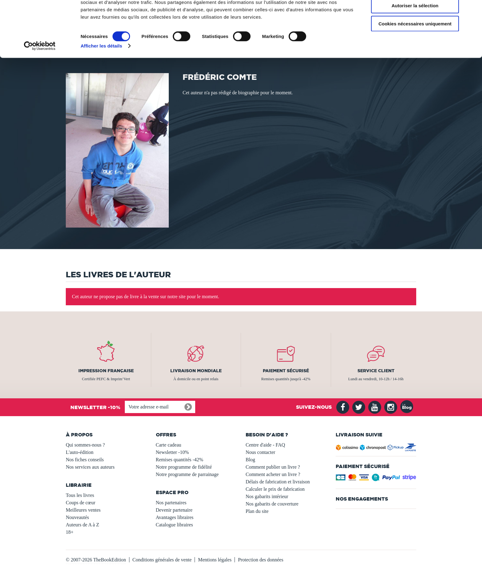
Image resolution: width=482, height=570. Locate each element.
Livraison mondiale (196, 370)
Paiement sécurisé (286, 370)
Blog (250, 459)
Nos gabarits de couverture (272, 503)
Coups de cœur (80, 502)
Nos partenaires (171, 502)
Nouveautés (77, 517)
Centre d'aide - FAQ (265, 444)
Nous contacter (260, 452)
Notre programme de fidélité (184, 467)
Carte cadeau (168, 444)
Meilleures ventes (83, 510)
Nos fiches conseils (85, 459)
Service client (376, 370)
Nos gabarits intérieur (267, 496)
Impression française (106, 370)
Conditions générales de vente (162, 559)
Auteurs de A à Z (82, 524)
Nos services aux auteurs (90, 467)
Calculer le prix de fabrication (275, 489)
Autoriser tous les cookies (415, 15)
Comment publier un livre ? (273, 467)
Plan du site (257, 511)
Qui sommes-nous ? (85, 444)
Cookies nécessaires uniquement (415, 51)
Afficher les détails (101, 73)
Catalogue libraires (174, 524)
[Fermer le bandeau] (472, 9)
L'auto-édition (79, 452)
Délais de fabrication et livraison (278, 481)
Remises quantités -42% (179, 459)
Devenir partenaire (174, 510)
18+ (69, 532)
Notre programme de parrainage (187, 474)
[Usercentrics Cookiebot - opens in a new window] (40, 73)
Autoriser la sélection (415, 33)
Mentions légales (214, 559)
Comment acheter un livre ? (273, 474)
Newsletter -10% (172, 452)
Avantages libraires (175, 517)
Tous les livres (80, 495)
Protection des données (260, 559)
